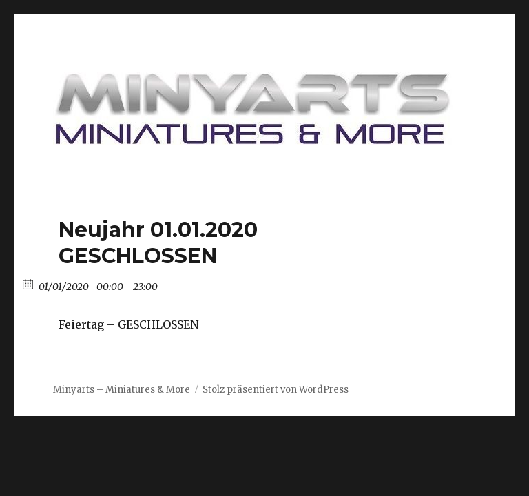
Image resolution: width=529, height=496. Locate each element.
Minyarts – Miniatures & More (121, 389)
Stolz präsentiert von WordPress (276, 389)
